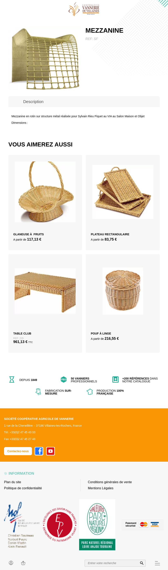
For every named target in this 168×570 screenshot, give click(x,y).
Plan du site (12, 482)
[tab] (33, 101)
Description (33, 101)
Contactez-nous (18, 451)
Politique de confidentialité (23, 488)
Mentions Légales (100, 488)
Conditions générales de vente (110, 482)
